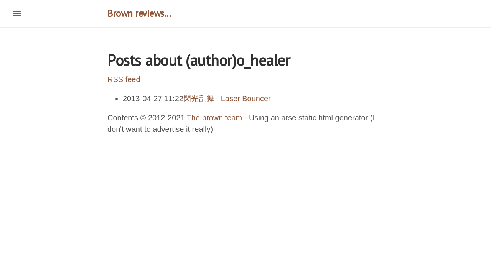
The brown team (214, 117)
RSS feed (123, 79)
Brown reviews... (139, 13)
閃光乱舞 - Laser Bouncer (227, 98)
